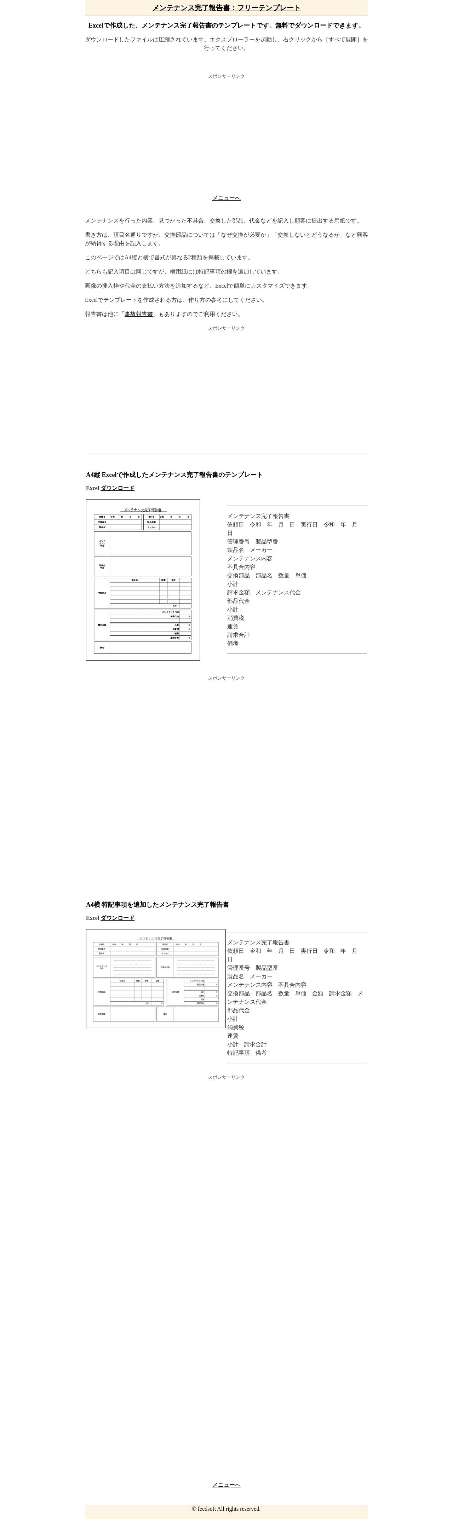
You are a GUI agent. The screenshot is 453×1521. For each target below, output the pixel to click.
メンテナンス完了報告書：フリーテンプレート (226, 8)
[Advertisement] (226, 135)
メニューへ (226, 198)
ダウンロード (117, 488)
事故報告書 (139, 314)
